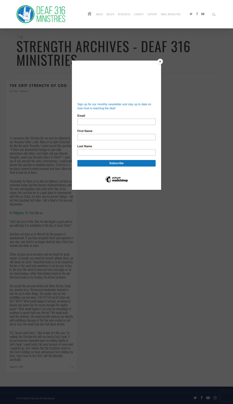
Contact (139, 14)
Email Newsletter (171, 14)
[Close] (160, 61)
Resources (124, 14)
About (99, 14)
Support (152, 14)
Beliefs (110, 14)
